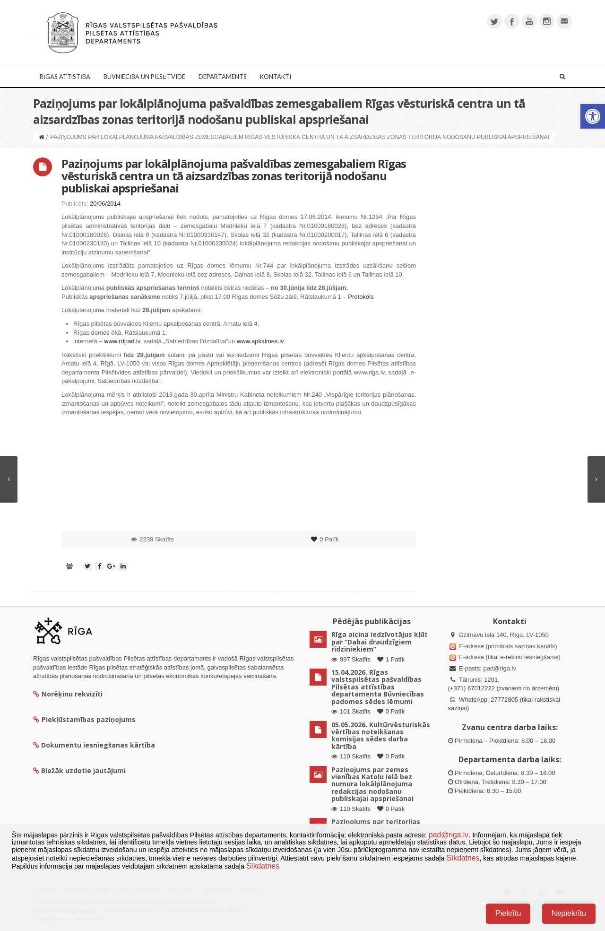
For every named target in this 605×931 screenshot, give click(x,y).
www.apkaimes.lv (260, 341)
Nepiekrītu (569, 913)
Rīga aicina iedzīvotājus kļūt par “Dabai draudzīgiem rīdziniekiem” (379, 641)
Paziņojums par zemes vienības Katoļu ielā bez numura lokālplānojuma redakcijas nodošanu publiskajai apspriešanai (372, 784)
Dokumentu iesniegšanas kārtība (98, 744)
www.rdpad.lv (122, 341)
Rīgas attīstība (65, 76)
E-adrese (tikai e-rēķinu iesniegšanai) (509, 657)
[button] (592, 116)
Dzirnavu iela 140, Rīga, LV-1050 (504, 634)
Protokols (360, 296)
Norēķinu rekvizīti (68, 693)
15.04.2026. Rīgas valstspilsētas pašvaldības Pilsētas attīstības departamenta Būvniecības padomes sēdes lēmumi (377, 687)
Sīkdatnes (462, 858)
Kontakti (275, 76)
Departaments (223, 76)
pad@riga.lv (499, 668)
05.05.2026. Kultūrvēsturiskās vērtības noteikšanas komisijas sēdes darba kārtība (380, 735)
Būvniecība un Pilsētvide (144, 76)
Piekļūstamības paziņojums (84, 719)
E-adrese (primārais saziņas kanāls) (508, 646)
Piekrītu (508, 913)
